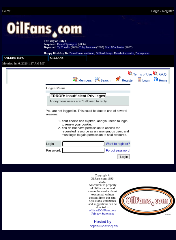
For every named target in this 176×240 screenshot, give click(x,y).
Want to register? (118, 143)
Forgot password (118, 150)
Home (160, 80)
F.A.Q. (160, 74)
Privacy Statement (102, 213)
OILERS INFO (14, 57)
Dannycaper (142, 53)
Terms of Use (140, 74)
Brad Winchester (114, 47)
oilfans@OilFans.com (102, 210)
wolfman (89, 53)
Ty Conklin (63, 47)
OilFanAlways (104, 53)
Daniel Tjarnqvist (67, 44)
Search (103, 80)
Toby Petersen (87, 47)
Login (155, 11)
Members (82, 80)
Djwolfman (76, 53)
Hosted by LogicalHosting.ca (102, 223)
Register (168, 11)
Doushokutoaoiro (124, 53)
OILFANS (57, 57)
